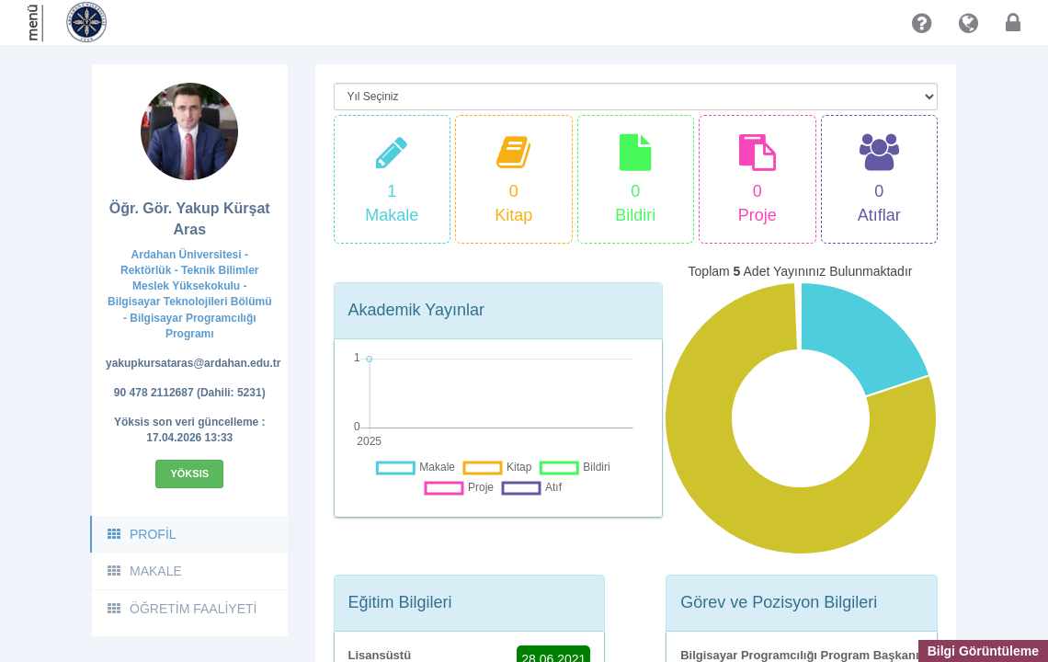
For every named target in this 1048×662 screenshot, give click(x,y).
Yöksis (189, 473)
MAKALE (144, 571)
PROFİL (141, 534)
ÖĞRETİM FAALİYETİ (181, 608)
